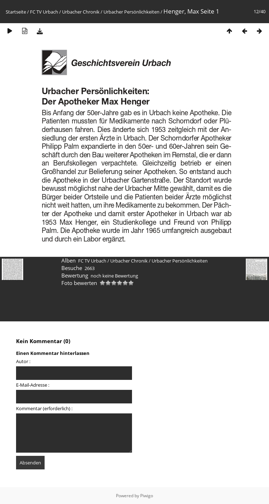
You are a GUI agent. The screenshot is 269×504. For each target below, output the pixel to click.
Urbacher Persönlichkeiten (131, 12)
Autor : (23, 361)
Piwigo (146, 496)
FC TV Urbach (44, 12)
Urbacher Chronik (81, 12)
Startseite (16, 12)
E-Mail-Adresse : (32, 385)
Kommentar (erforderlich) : (44, 408)
